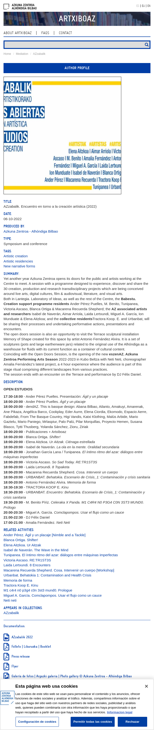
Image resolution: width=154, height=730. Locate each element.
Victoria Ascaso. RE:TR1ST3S (27, 560)
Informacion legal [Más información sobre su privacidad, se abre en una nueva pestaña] (119, 712)
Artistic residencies (18, 261)
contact (65, 33)
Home (7, 54)
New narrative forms (19, 266)
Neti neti (10, 600)
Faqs (45, 33)
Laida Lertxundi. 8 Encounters (27, 565)
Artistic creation (16, 256)
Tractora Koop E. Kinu (21, 585)
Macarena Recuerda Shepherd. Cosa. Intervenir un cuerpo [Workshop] (59, 570)
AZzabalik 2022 (22, 637)
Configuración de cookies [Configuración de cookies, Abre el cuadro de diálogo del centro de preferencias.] (37, 721)
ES (137, 6)
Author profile (77, 68)
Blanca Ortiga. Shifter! (21, 540)
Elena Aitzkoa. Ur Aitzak (22, 545)
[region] (77, 704)
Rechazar (132, 721)
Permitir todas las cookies (92, 721)
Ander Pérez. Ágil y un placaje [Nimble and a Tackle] (44, 535)
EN (148, 6)
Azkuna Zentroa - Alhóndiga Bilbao (31, 231)
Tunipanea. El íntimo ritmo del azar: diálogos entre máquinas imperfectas (61, 555)
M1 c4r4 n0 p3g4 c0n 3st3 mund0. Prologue (38, 590)
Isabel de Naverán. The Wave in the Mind (36, 550)
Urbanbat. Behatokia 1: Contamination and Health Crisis (47, 575)
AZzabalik (39, 54)
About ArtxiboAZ (18, 33)
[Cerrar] (146, 686)
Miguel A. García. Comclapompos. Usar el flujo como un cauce (53, 595)
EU (143, 6)
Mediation (22, 54)
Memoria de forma (18, 580)
